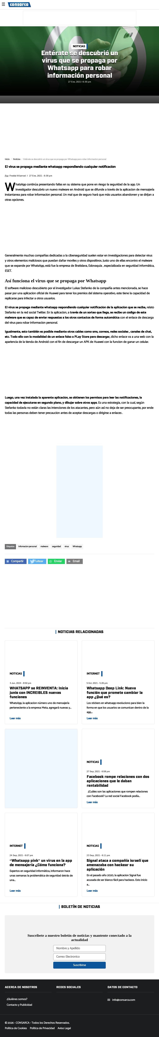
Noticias (79, 46)
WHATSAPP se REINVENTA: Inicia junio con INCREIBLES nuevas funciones (39, 692)
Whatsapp (77, 546)
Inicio (7, 159)
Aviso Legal (64, 1028)
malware (44, 546)
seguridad (56, 546)
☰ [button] (3, 4)
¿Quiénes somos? (17, 999)
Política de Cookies (16, 1028)
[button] (16, 561)
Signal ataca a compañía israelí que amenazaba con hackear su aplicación (117, 865)
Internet (93, 673)
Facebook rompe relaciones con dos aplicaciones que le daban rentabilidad (118, 781)
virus (67, 546)
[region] (79, 18)
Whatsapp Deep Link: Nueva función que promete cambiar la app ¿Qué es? (115, 692)
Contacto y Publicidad (19, 1005)
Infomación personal (27, 546)
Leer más (15, 718)
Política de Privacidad (42, 1028)
